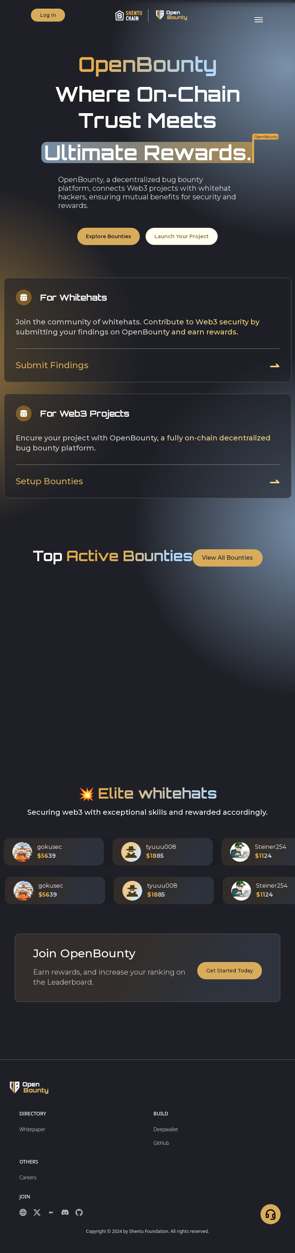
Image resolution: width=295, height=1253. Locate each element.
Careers (27, 1177)
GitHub (161, 1142)
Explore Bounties (108, 236)
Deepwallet (165, 1129)
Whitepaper (32, 1129)
